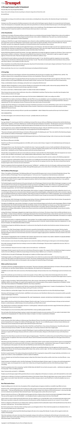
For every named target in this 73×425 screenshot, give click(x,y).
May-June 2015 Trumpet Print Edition (14, 9)
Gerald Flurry (6, 14)
